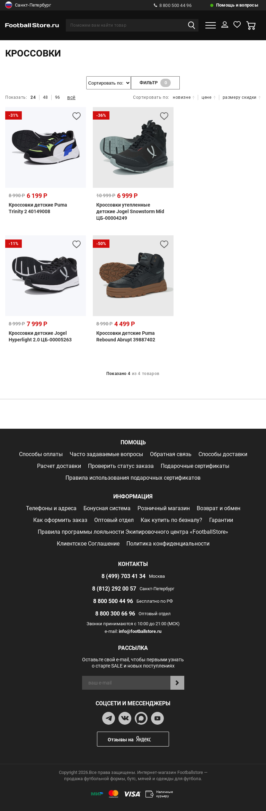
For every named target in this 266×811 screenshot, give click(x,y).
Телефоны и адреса (51, 508)
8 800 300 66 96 (115, 613)
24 (33, 97)
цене (208, 97)
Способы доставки (222, 454)
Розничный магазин (164, 508)
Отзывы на (138, 739)
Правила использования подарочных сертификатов (133, 477)
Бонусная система (107, 508)
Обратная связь (171, 454)
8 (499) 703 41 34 (123, 576)
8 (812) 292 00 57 (114, 588)
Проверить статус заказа (121, 465)
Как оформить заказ (60, 519)
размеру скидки (242, 97)
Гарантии (221, 519)
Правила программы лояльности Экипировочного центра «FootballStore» (133, 531)
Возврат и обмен (218, 508)
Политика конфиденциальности (168, 543)
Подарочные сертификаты (195, 465)
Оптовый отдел (114, 519)
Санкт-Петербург (28, 5)
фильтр (155, 83)
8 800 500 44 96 (173, 5)
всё (71, 97)
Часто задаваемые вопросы (106, 454)
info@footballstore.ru (140, 631)
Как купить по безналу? (171, 519)
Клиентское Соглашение (88, 543)
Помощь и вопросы (237, 5)
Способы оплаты (41, 454)
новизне (184, 97)
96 (57, 97)
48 (45, 97)
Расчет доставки (59, 465)
